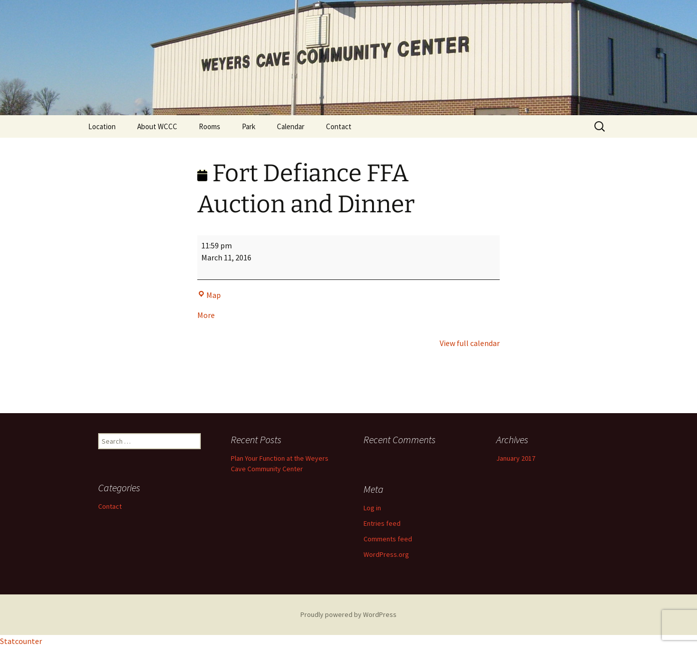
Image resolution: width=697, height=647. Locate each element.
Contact (339, 126)
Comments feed (388, 538)
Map (209, 295)
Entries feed (382, 523)
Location (102, 126)
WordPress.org (386, 554)
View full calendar (470, 343)
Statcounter (21, 641)
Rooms (209, 126)
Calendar (290, 126)
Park (248, 126)
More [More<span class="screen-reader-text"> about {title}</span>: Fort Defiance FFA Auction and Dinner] (206, 315)
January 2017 (515, 458)
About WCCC (157, 126)
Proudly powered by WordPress (348, 614)
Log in (372, 507)
